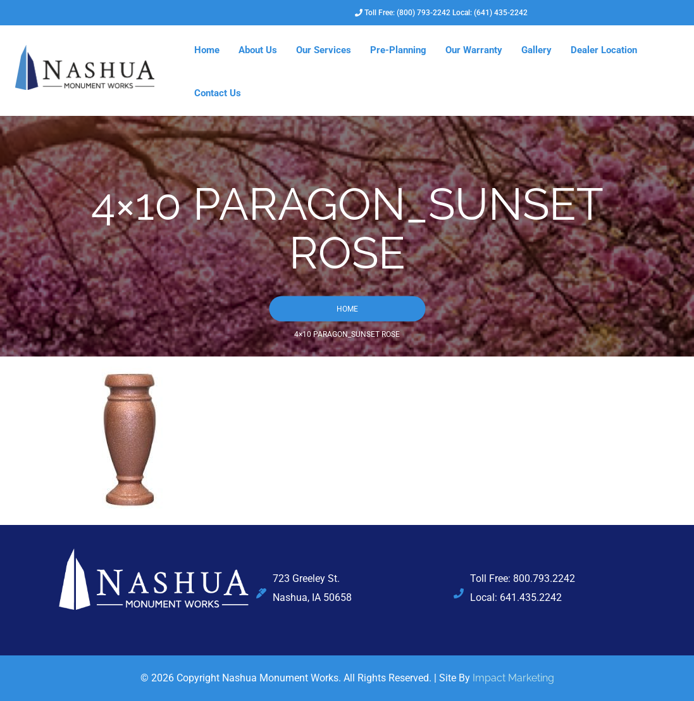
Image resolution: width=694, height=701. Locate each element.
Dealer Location (604, 50)
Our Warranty (473, 50)
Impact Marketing (513, 678)
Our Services (323, 50)
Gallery (536, 50)
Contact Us (217, 93)
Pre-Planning (398, 50)
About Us (258, 50)
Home (207, 50)
